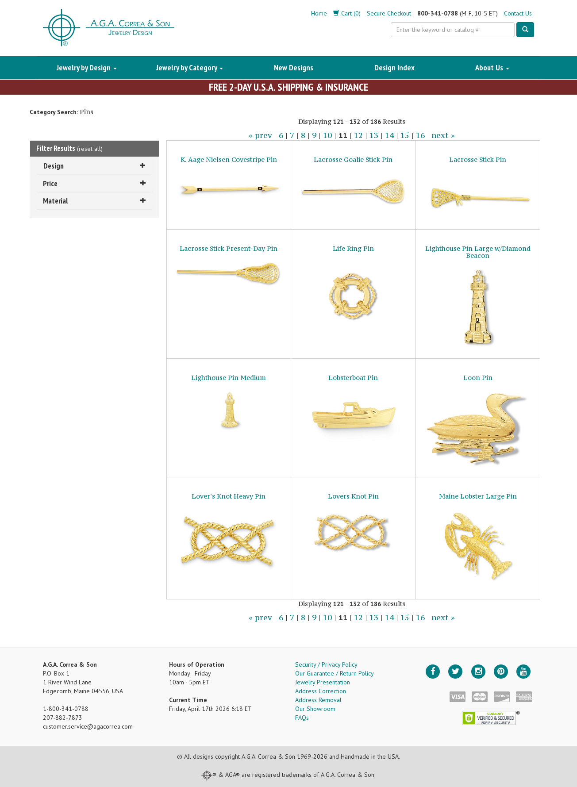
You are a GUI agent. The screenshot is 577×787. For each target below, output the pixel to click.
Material (94, 200)
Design (94, 165)
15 (404, 135)
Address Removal (318, 700)
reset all (90, 149)
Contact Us (518, 13)
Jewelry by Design (87, 67)
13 (373, 135)
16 (420, 135)
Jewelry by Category (189, 67)
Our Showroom (315, 709)
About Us (492, 67)
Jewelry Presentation (322, 682)
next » (443, 135)
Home (319, 13)
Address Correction (320, 691)
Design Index (394, 67)
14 (389, 135)
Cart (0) (347, 13)
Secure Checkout (389, 13)
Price (94, 183)
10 (327, 135)
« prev (260, 135)
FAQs (302, 718)
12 (358, 135)
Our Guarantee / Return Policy (334, 673)
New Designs (293, 67)
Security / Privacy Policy (326, 664)
